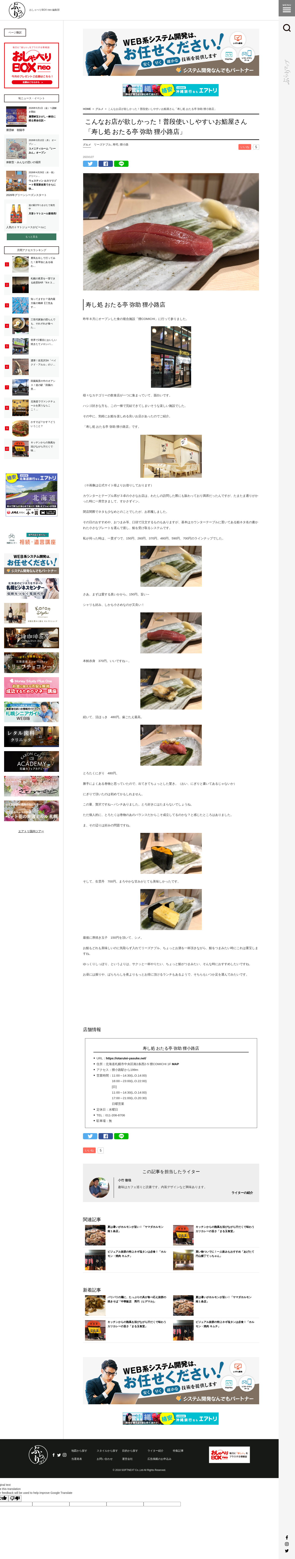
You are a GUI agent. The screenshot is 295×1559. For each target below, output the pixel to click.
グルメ (87, 144)
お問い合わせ (105, 1458)
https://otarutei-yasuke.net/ (126, 1058)
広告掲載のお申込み (159, 1458)
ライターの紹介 (242, 1192)
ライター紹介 (155, 1450)
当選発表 (76, 1458)
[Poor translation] (15, 1498)
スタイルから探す (107, 1450)
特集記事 (178, 1450)
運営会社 (127, 1458)
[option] (171, 52)
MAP (175, 1064)
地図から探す (79, 1450)
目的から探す (130, 1450)
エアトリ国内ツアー (31, 831)
